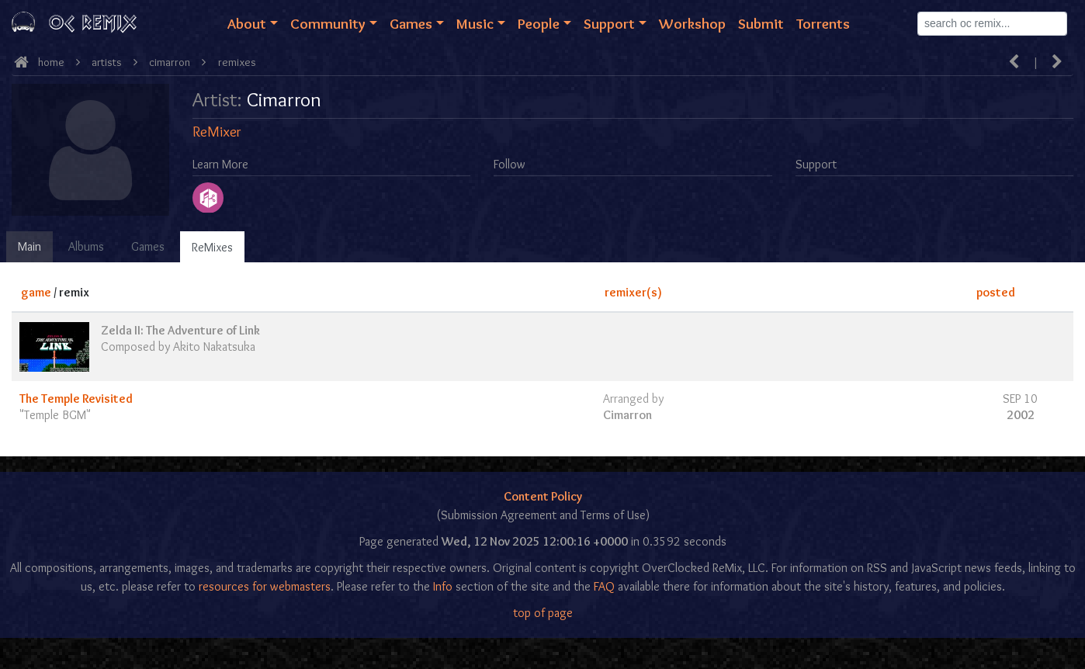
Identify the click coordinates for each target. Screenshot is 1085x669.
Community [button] (328, 23)
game (36, 292)
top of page (543, 612)
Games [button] (411, 23)
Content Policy (543, 496)
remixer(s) (633, 292)
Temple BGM (55, 414)
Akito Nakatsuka (214, 346)
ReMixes (212, 247)
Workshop (692, 23)
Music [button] (475, 23)
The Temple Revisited (76, 398)
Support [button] (609, 23)
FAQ (604, 586)
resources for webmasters (265, 586)
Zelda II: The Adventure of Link (180, 330)
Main (29, 246)
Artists (107, 62)
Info (442, 586)
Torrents (823, 23)
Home (51, 62)
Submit (761, 23)
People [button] (539, 23)
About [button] (246, 23)
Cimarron (169, 62)
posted (995, 292)
